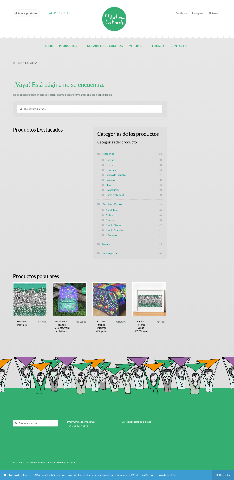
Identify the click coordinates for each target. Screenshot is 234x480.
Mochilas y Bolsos (112, 203)
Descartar (224, 474)
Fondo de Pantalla (116, 174)
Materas (110, 220)
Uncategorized (110, 253)
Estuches (111, 169)
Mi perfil (135, 45)
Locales (158, 45)
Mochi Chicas (113, 225)
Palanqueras (112, 189)
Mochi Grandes (114, 230)
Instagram (197, 13)
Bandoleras (112, 210)
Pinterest (213, 13)
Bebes (109, 164)
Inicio (49, 45)
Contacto (178, 45)
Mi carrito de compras (105, 45)
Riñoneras (111, 235)
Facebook (181, 13)
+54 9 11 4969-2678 (77, 425)
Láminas (110, 179)
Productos (68, 45)
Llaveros (110, 184)
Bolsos (109, 215)
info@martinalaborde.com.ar (81, 421)
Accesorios (108, 153)
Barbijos (110, 159)
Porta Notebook (115, 194)
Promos (106, 244)
